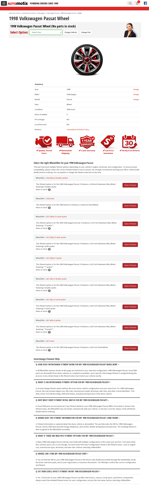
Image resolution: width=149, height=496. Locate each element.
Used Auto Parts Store (28, 13)
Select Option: (19, 32)
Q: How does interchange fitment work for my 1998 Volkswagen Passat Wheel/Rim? (80, 364)
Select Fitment (130, 185)
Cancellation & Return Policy (80, 129)
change (136, 89)
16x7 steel (53, 341)
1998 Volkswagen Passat (68, 13)
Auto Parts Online (14, 13)
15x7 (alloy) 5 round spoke (59, 216)
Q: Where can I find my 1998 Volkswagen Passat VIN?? (65, 453)
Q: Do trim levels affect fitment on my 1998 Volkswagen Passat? (71, 471)
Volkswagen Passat (53, 13)
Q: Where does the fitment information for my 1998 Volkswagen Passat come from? (80, 418)
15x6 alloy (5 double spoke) (60, 177)
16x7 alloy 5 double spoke (59, 278)
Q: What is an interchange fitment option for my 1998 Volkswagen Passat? (76, 382)
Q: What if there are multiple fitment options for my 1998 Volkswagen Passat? (78, 435)
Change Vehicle (70, 32)
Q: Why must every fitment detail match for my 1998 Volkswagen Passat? (75, 400)
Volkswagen (41, 13)
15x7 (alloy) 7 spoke (56, 258)
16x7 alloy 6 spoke (56, 320)
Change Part (86, 32)
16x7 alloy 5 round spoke (59, 299)
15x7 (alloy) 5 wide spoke (59, 237)
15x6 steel (53, 198)
